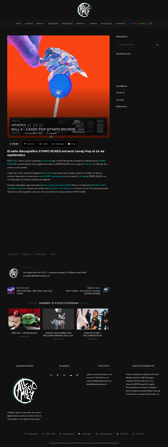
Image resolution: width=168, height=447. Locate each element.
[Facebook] (129, 23)
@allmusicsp (121, 106)
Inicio (18, 24)
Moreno (17, 133)
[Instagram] (135, 23)
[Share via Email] (71, 143)
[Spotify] (143, 23)
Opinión (93, 24)
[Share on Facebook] (30, 143)
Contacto (120, 24)
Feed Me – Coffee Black (24, 333)
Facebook (120, 92)
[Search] (150, 23)
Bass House (13, 254)
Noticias (29, 24)
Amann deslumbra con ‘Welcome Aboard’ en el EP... (58, 334)
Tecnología (106, 24)
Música (40, 24)
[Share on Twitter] (44, 143)
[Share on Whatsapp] (58, 143)
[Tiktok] (146, 23)
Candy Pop (26, 254)
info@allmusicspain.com (96, 384)
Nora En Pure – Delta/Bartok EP (92, 334)
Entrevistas (67, 24)
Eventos (80, 24)
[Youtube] (137, 23)
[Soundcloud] (141, 23)
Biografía (53, 24)
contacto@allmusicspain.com (98, 381)
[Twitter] (132, 23)
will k (53, 254)
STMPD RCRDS (40, 254)
